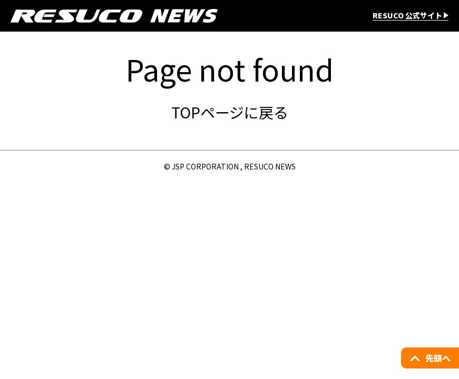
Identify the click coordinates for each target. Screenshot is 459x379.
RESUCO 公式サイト (407, 16)
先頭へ (438, 358)
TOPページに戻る (229, 112)
